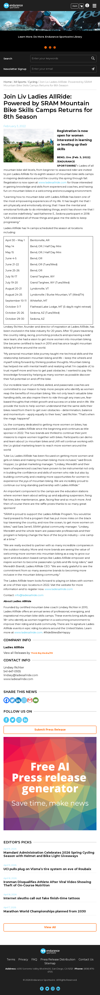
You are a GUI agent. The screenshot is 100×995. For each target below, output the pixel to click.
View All (50, 927)
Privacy (23, 959)
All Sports (20, 81)
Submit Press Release (50, 729)
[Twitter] (12, 700)
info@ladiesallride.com (29, 595)
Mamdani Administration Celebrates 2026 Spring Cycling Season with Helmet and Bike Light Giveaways (49, 854)
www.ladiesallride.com (52, 182)
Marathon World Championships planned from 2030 (45, 911)
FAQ (34, 959)
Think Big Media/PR (42, 653)
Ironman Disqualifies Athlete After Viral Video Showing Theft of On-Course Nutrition (47, 883)
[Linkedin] (18, 700)
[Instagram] (24, 700)
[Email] (36, 700)
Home (8, 81)
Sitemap (50, 963)
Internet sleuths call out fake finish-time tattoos (42, 898)
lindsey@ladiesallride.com (21, 675)
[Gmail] (30, 700)
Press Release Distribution (57, 959)
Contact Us (86, 959)
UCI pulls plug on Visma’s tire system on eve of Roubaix (47, 869)
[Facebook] (6, 700)
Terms (11, 959)
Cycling (32, 81)
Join (74, 6)
